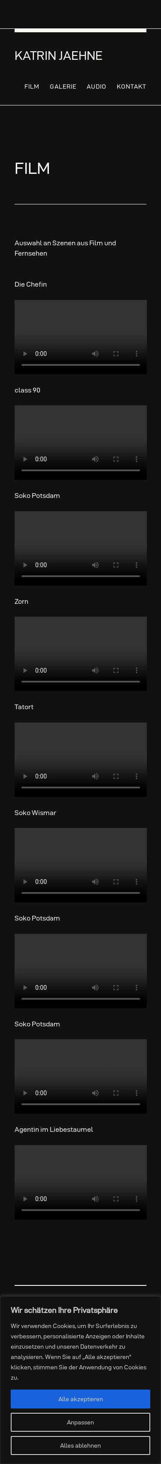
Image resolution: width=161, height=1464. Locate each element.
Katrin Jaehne (59, 55)
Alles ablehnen (80, 1445)
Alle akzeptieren (80, 1399)
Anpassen (80, 1422)
